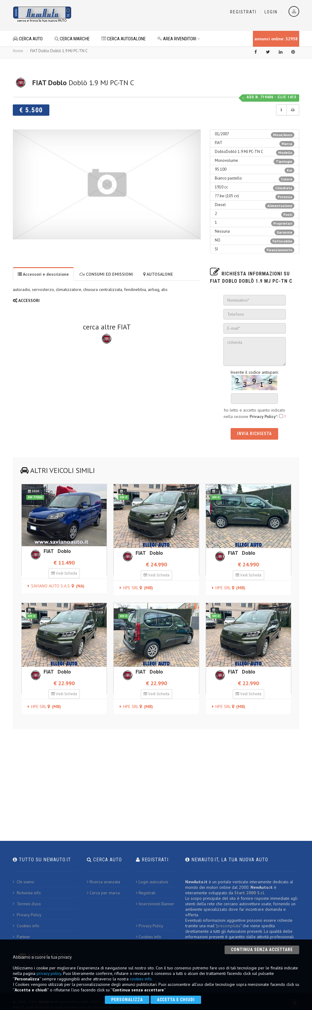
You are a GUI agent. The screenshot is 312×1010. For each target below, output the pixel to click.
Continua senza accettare (262, 949)
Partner (21, 936)
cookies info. (141, 979)
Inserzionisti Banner (155, 903)
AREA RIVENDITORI (179, 39)
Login (271, 11)
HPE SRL (138, 587)
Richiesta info (27, 893)
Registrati (243, 11)
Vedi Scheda (64, 573)
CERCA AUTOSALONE (123, 39)
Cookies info (26, 925)
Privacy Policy (27, 914)
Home (18, 50)
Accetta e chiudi (176, 999)
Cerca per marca (103, 893)
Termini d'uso (27, 903)
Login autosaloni (152, 882)
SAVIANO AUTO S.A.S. (57, 586)
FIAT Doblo (57, 551)
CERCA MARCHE (72, 39)
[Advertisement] (148, 15)
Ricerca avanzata (103, 882)
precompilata (228, 925)
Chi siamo (23, 882)
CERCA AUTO (28, 39)
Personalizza (127, 999)
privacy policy (49, 973)
